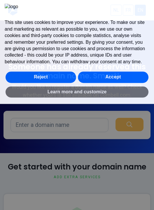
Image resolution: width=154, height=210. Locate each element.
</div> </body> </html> (77, 105)
